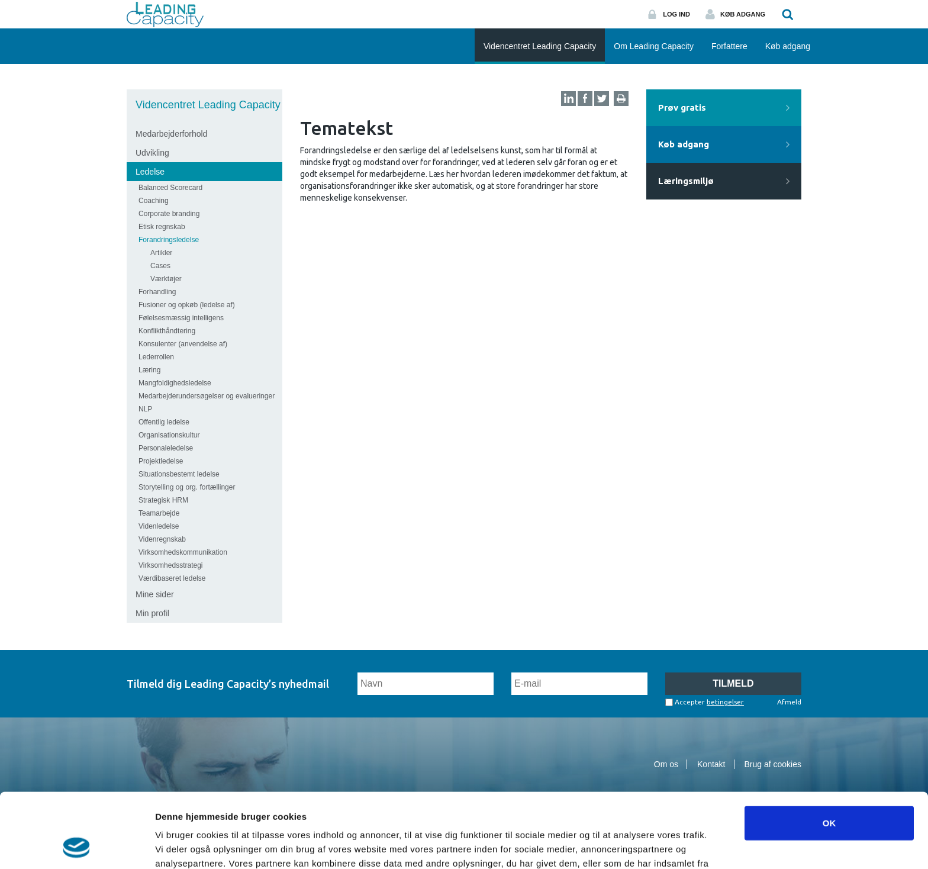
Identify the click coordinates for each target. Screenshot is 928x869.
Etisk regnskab (161, 227)
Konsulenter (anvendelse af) (182, 344)
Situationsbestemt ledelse (179, 474)
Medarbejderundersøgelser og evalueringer (206, 396)
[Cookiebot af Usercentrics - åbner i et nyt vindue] (76, 846)
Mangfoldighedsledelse (174, 383)
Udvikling (152, 152)
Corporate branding (168, 214)
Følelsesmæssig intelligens (181, 318)
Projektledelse (160, 461)
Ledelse (150, 171)
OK (829, 753)
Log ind (676, 14)
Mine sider (155, 594)
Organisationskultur (168, 435)
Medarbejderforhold (171, 134)
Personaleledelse (165, 448)
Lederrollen (156, 357)
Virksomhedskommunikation (182, 552)
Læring (149, 370)
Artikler (161, 253)
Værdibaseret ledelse (171, 578)
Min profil (152, 613)
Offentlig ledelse (163, 422)
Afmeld (789, 702)
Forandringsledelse (168, 240)
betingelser (725, 702)
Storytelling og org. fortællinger (186, 487)
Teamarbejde (158, 513)
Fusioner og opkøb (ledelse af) (186, 305)
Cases (160, 266)
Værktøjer (166, 279)
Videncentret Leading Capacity (208, 104)
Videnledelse (158, 526)
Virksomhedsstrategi (170, 565)
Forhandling (157, 292)
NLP (145, 409)
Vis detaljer (615, 846)
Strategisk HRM (163, 500)
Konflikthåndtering (166, 331)
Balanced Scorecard (170, 188)
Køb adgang (742, 14)
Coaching (153, 201)
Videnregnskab (162, 539)
